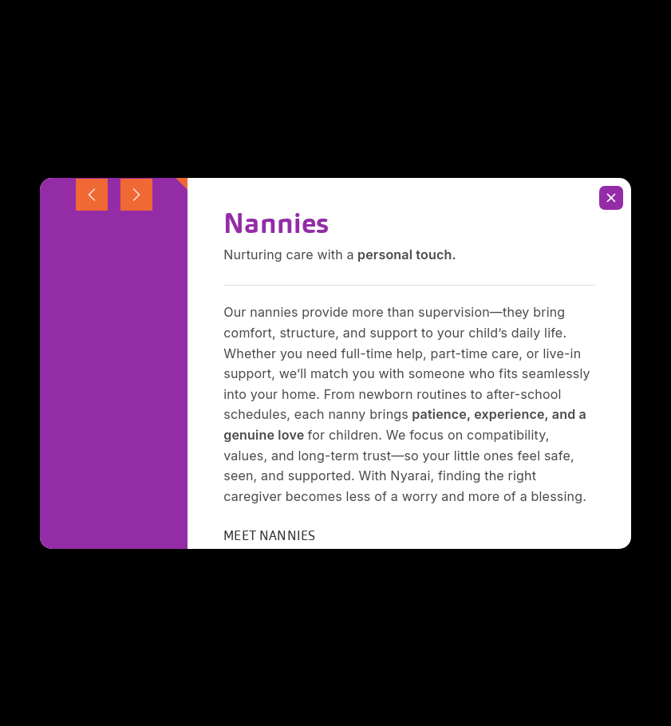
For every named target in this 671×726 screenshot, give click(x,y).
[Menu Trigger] (620, 29)
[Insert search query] (335, 181)
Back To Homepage (335, 261)
